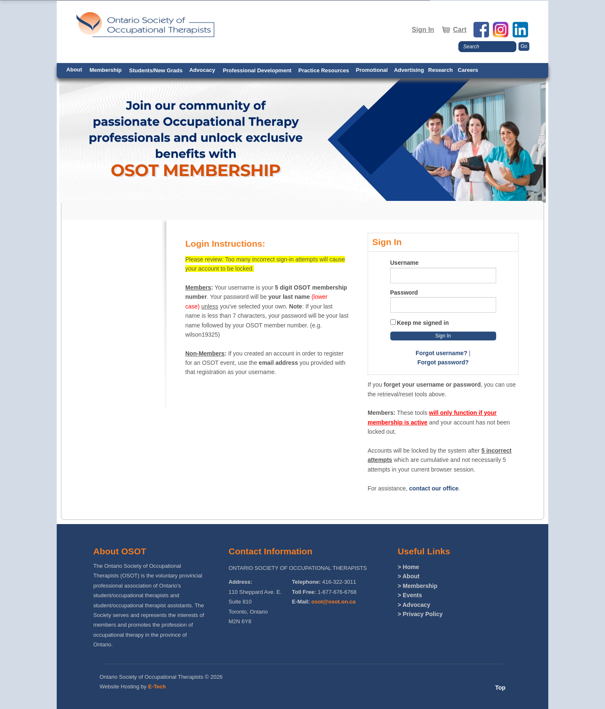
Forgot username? (441, 353)
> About (408, 576)
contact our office (433, 488)
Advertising (409, 70)
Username (404, 262)
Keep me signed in (423, 322)
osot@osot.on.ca (333, 601)
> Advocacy (413, 604)
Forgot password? (442, 362)
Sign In (423, 29)
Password (404, 292)
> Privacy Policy (419, 614)
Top (500, 687)
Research (440, 70)
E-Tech (157, 686)
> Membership (417, 585)
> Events (409, 595)
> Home (408, 567)
